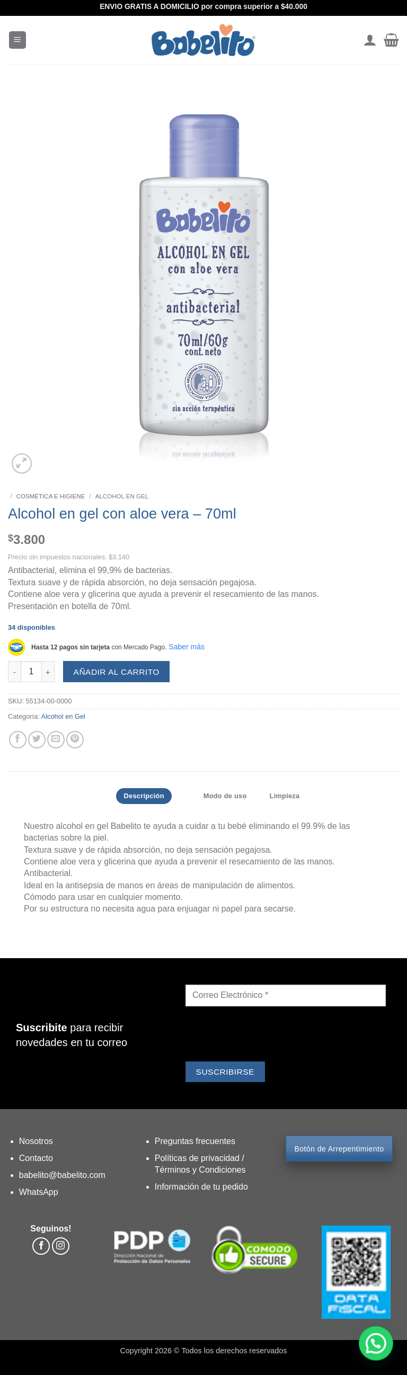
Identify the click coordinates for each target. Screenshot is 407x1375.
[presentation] (266, 1035)
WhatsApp (38, 1192)
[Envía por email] (56, 739)
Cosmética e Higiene (50, 496)
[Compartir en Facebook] (17, 739)
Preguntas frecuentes (195, 1141)
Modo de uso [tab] (227, 796)
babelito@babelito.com (62, 1175)
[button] (17, 40)
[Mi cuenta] (369, 40)
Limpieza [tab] (285, 796)
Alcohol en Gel (121, 496)
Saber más (187, 646)
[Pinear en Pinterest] (75, 739)
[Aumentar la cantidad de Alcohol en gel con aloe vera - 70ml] (48, 671)
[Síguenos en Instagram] (60, 1246)
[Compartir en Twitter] (37, 739)
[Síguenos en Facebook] (41, 1246)
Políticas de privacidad (198, 1158)
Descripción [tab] (146, 796)
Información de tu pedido (201, 1186)
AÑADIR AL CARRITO (117, 671)
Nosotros (36, 1141)
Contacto (36, 1158)
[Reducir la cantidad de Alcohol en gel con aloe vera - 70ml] (14, 671)
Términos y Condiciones (200, 1169)
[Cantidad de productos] (31, 671)
